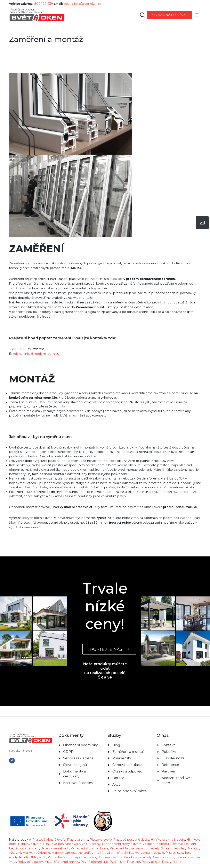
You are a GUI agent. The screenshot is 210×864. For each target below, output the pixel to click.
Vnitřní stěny (91, 844)
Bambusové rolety (138, 857)
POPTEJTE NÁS (109, 649)
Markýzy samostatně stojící (71, 853)
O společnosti (173, 758)
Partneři (168, 771)
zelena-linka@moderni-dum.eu (36, 354)
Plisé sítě (133, 862)
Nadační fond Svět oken (177, 780)
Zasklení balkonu (156, 844)
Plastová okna (77, 839)
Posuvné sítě (171, 862)
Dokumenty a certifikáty (74, 773)
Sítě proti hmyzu (66, 862)
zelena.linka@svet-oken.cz (82, 4)
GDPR (68, 752)
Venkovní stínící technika (89, 848)
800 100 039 (43, 4)
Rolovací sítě (151, 862)
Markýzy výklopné (36, 853)
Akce (116, 784)
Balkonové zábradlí (55, 848)
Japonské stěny (85, 857)
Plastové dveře (101, 839)
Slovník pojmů (75, 765)
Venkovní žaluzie (122, 848)
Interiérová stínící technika (113, 853)
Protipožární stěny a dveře (122, 844)
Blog (116, 745)
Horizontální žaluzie (149, 853)
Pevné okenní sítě (94, 862)
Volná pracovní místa (129, 791)
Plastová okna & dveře (49, 839)
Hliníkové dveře (29, 844)
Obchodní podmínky (80, 745)
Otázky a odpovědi (127, 771)
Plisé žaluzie (174, 853)
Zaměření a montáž (128, 752)
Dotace (118, 778)
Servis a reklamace (78, 758)
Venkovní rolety (148, 848)
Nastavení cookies (77, 783)
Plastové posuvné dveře (131, 839)
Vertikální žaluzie (60, 857)
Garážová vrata (163, 857)
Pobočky (169, 752)
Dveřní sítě (117, 862)
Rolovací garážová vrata (35, 862)
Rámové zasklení (183, 844)
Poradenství (122, 758)
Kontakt (168, 745)
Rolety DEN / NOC (32, 857)
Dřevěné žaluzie (110, 857)
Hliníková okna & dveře (168, 839)
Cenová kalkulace (127, 765)
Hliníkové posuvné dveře (61, 844)
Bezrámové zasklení (24, 848)
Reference (170, 765)
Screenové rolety (173, 848)
